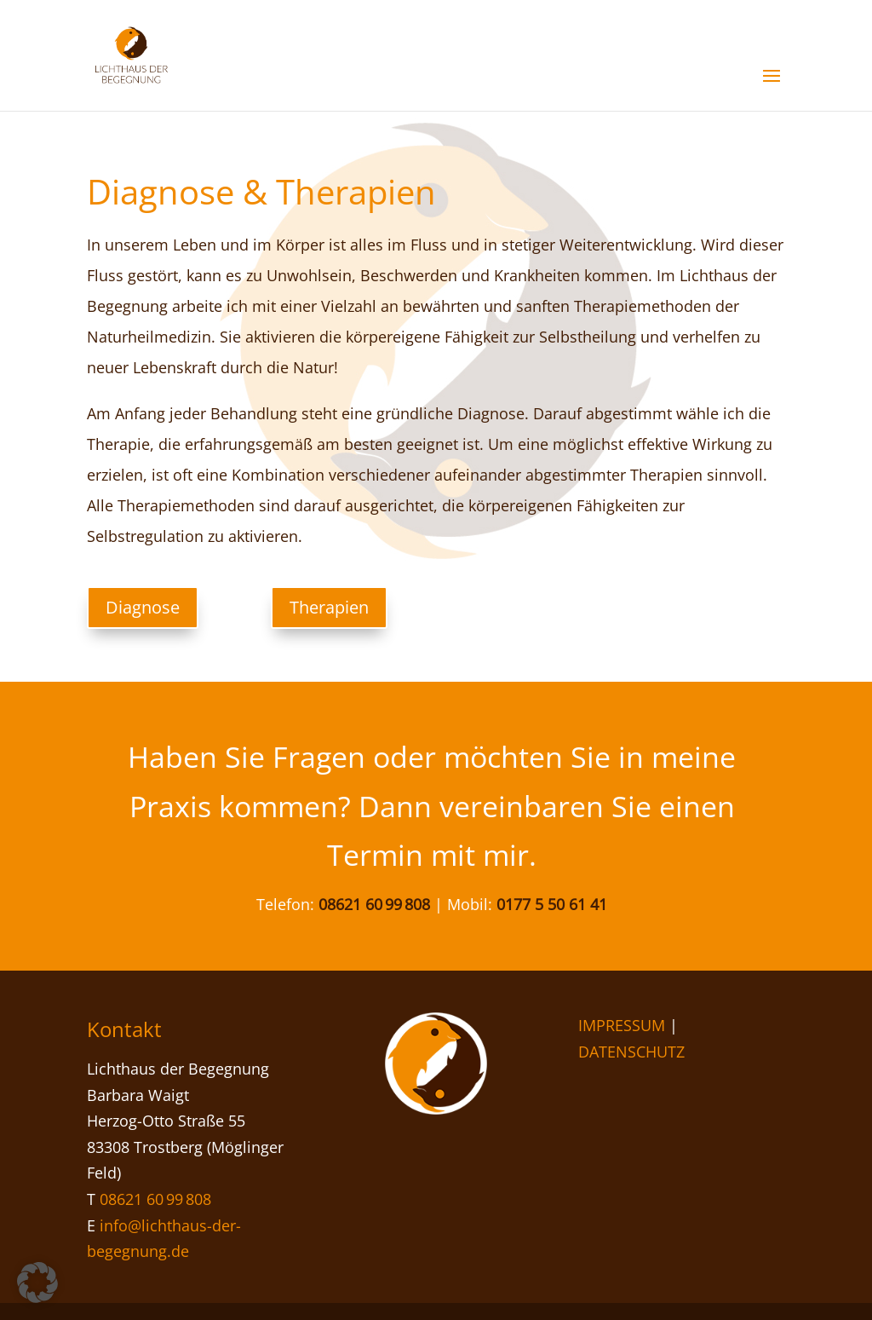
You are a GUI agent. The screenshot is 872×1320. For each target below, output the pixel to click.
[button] (37, 1282)
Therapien (329, 607)
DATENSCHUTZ (631, 1051)
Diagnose (143, 607)
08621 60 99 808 (155, 1199)
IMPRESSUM (621, 1025)
